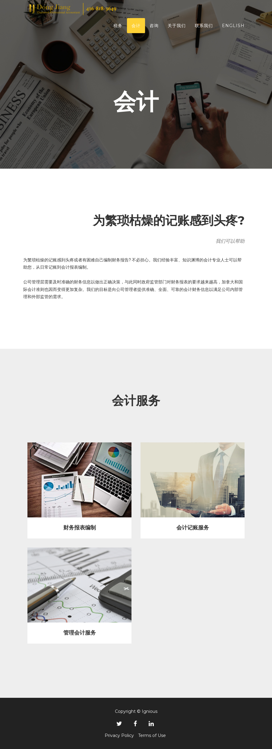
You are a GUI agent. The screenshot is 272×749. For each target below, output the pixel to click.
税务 (117, 28)
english (233, 28)
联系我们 (204, 28)
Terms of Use (152, 735)
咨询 (154, 28)
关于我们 (177, 28)
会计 (136, 28)
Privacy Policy (119, 735)
